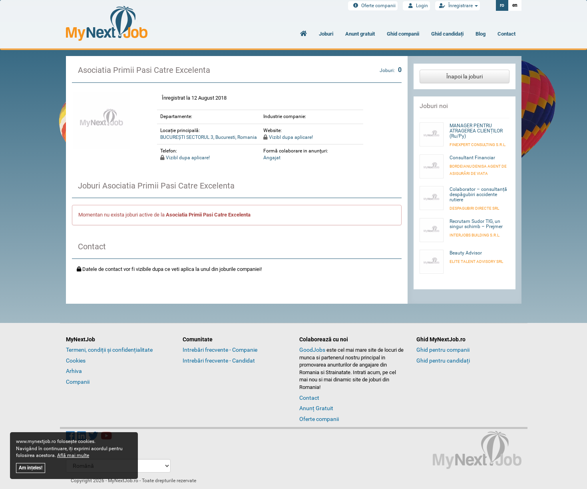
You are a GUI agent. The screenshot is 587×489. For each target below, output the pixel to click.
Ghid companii (403, 34)
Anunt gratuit (360, 34)
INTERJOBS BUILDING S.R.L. (475, 235)
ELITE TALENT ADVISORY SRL (476, 261)
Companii (78, 382)
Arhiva (74, 371)
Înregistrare (457, 5)
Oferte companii (373, 5)
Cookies (76, 360)
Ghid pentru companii (443, 350)
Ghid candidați (447, 34)
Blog (481, 34)
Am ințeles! (30, 468)
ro (502, 5)
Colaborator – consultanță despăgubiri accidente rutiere (478, 194)
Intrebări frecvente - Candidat (219, 360)
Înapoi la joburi (464, 76)
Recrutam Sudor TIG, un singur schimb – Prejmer (476, 223)
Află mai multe (73, 455)
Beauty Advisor (466, 253)
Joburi (326, 34)
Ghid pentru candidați (443, 360)
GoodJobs (312, 350)
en (514, 5)
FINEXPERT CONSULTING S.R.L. (478, 144)
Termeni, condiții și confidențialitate (109, 350)
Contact (506, 34)
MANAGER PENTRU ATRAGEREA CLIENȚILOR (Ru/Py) (476, 131)
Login (416, 5)
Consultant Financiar (472, 157)
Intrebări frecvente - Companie (220, 350)
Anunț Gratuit (316, 408)
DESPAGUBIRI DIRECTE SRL (474, 208)
